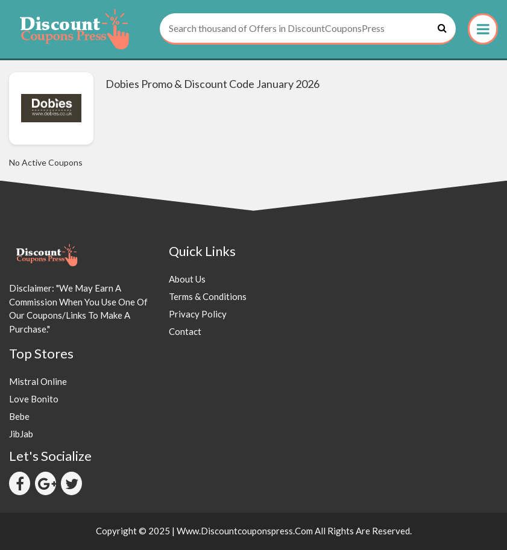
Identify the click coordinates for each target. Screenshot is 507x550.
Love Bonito (33, 398)
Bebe (19, 416)
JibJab (21, 433)
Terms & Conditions (208, 296)
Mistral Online (38, 381)
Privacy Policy (198, 313)
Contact (185, 331)
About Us (187, 278)
